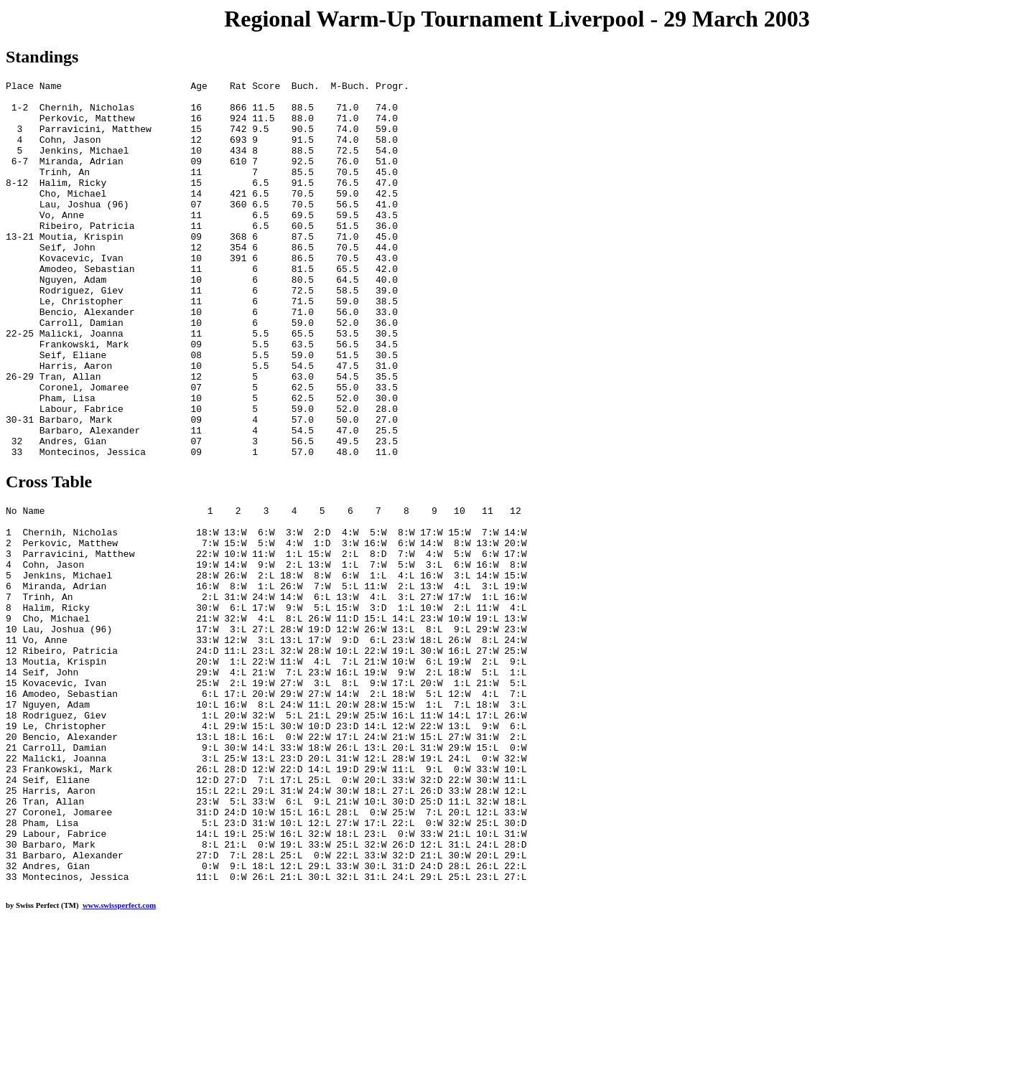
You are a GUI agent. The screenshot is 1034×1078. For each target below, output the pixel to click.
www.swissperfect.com (119, 1055)
